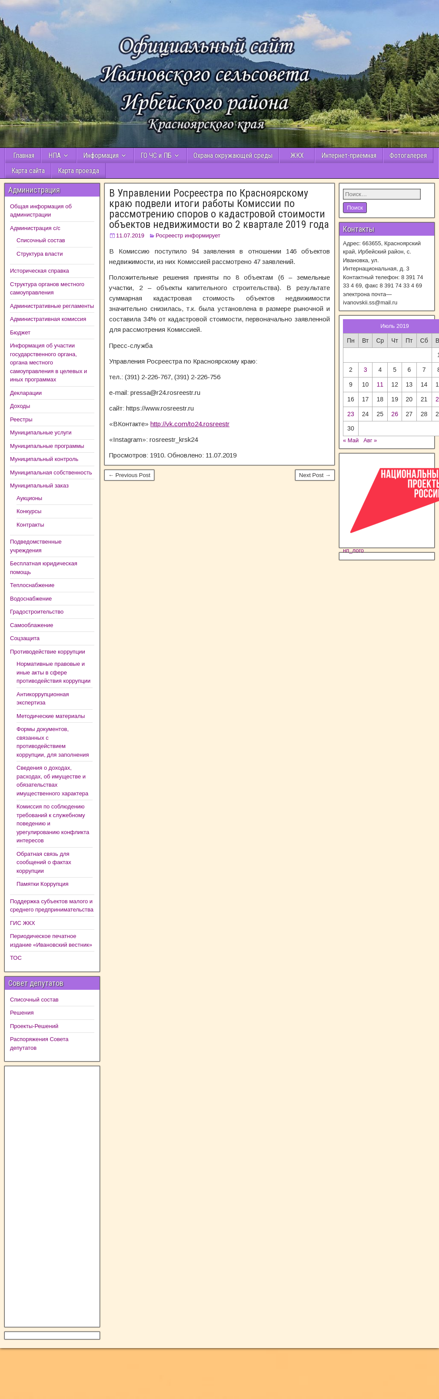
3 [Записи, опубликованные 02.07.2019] (365, 369)
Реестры (21, 419)
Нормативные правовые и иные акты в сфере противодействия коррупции (53, 672)
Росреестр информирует (188, 235)
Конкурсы (29, 511)
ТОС (16, 958)
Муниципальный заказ (39, 485)
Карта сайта (28, 171)
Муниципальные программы (47, 446)
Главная (22, 155)
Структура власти (40, 253)
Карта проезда (78, 171)
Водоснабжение (31, 598)
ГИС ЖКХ (22, 923)
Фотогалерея (408, 155)
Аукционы (29, 498)
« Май (351, 440)
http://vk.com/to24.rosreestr (189, 423)
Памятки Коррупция (42, 884)
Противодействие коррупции (47, 651)
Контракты (30, 524)
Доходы (20, 406)
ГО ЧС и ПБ (156, 155)
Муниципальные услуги (41, 432)
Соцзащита (25, 638)
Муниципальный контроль (44, 459)
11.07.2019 (130, 235)
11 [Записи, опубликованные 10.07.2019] (380, 384)
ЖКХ (297, 155)
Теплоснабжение (32, 585)
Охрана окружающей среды (233, 155)
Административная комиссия (48, 319)
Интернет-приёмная (348, 155)
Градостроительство (36, 611)
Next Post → (315, 475)
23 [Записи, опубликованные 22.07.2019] (350, 414)
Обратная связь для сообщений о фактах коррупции (44, 862)
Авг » (370, 440)
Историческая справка (39, 270)
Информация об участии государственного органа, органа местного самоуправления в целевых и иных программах (48, 362)
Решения (21, 1012)
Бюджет (20, 332)
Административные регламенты (52, 306)
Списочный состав (41, 240)
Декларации (26, 393)
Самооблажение (31, 625)
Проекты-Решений (34, 1026)
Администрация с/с (35, 228)
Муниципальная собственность (51, 472)
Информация (101, 155)
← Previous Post (129, 475)
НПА (54, 155)
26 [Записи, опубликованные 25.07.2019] (394, 414)
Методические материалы (51, 716)
